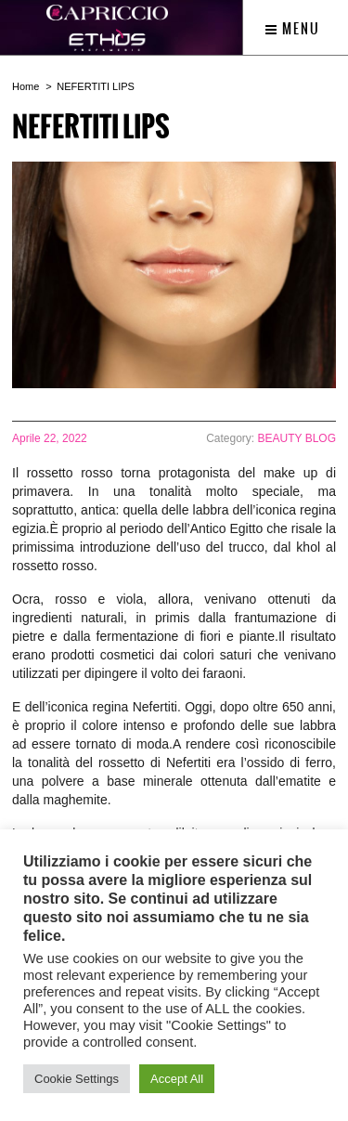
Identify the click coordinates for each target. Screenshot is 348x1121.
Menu (292, 29)
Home (25, 86)
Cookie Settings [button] (76, 1079)
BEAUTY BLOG (297, 438)
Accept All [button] (176, 1079)
